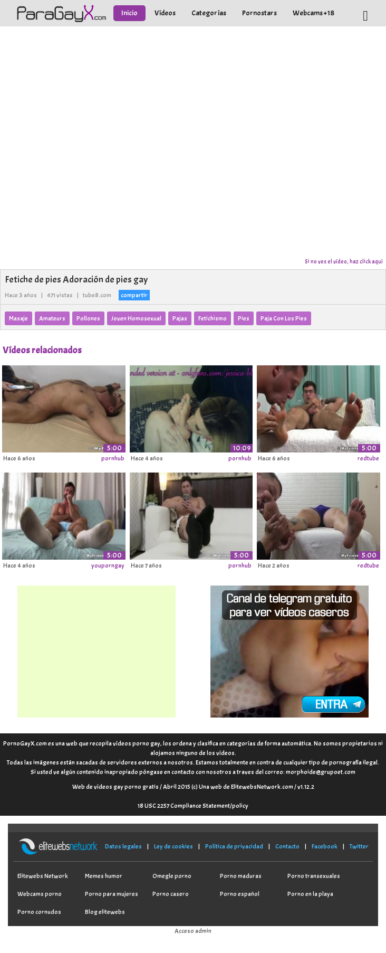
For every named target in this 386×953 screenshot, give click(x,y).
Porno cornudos (39, 912)
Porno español (239, 894)
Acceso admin (193, 931)
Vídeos (165, 12)
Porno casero (170, 894)
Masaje (18, 318)
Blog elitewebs (105, 912)
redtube (368, 458)
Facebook (324, 846)
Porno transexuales (313, 876)
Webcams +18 (313, 12)
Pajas (179, 318)
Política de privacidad (234, 846)
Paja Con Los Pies (283, 318)
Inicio (129, 12)
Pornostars (259, 12)
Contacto (287, 846)
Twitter (359, 846)
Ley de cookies (173, 846)
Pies (243, 318)
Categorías (208, 12)
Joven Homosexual (136, 318)
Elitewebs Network (42, 876)
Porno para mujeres (111, 894)
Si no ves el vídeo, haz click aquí (344, 261)
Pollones (88, 318)
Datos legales (123, 846)
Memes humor (103, 876)
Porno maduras (241, 876)
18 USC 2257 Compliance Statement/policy (193, 805)
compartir (134, 295)
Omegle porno (171, 876)
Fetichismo (212, 318)
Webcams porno (39, 894)
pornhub (112, 458)
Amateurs (52, 318)
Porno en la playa (310, 894)
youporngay (107, 565)
